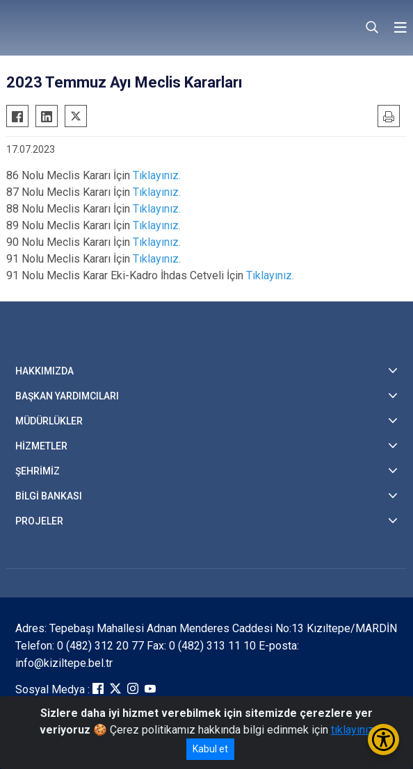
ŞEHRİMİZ (37, 471)
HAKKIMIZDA (44, 371)
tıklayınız (352, 729)
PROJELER (39, 521)
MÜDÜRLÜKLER (49, 421)
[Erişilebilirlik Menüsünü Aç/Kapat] (383, 739)
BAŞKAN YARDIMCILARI (67, 396)
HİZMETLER (41, 446)
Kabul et (210, 748)
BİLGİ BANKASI (48, 496)
